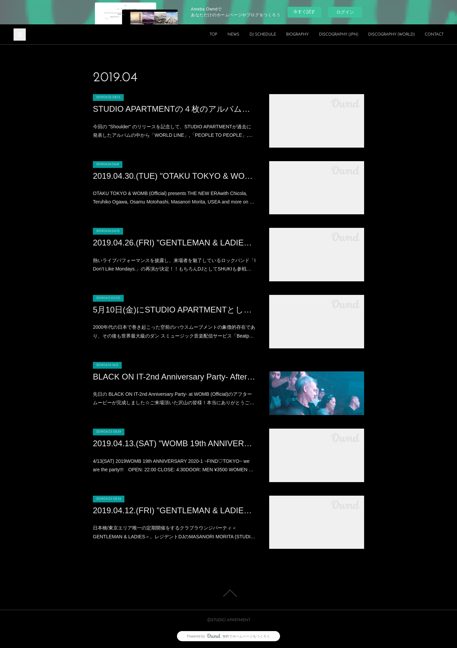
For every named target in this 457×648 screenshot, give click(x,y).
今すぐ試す (304, 11)
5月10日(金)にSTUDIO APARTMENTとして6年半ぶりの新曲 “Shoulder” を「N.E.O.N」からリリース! (174, 309)
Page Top (228, 593)
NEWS (233, 35)
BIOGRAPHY (297, 35)
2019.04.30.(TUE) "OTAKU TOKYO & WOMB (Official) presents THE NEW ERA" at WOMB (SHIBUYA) (174, 175)
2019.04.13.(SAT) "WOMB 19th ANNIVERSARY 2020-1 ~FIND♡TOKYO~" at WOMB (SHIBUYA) (174, 443)
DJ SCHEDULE (263, 35)
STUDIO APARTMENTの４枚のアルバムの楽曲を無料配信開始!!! (174, 108)
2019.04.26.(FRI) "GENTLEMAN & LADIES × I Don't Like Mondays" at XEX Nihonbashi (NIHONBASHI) (174, 242)
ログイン (345, 12)
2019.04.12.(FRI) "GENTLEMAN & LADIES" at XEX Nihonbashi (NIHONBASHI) (174, 510)
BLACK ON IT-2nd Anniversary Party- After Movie (174, 376)
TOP (213, 35)
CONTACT (434, 35)
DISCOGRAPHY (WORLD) (391, 35)
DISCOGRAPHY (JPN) (338, 35)
